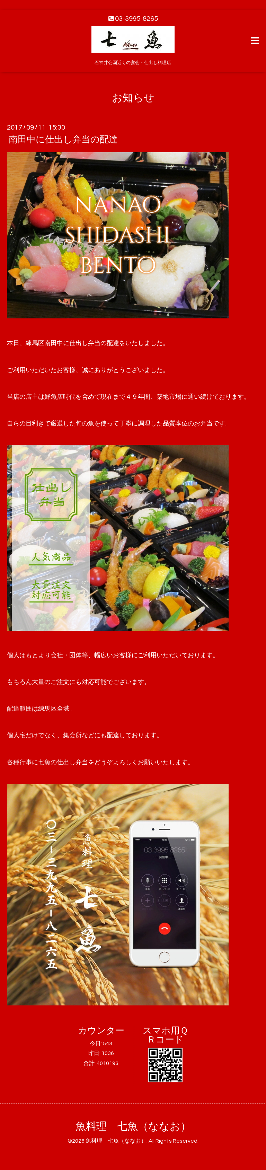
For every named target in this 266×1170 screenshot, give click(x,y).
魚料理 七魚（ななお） (133, 1126)
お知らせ (133, 98)
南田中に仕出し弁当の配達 (63, 139)
